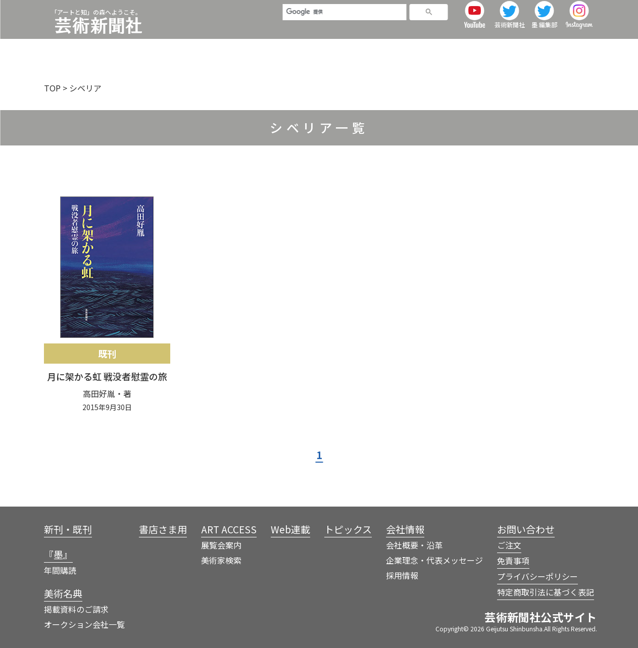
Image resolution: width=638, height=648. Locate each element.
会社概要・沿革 (414, 545)
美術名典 (277, 47)
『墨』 (227, 47)
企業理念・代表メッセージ (434, 560)
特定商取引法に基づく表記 (545, 592)
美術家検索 (221, 560)
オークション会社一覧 (84, 624)
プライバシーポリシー (537, 576)
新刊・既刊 (174, 47)
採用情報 (402, 575)
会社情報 (578, 47)
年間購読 (60, 570)
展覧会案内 (221, 545)
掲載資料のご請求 (76, 609)
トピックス (520, 47)
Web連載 (461, 47)
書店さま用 (335, 47)
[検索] (340, 16)
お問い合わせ (526, 529)
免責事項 (513, 561)
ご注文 (509, 545)
